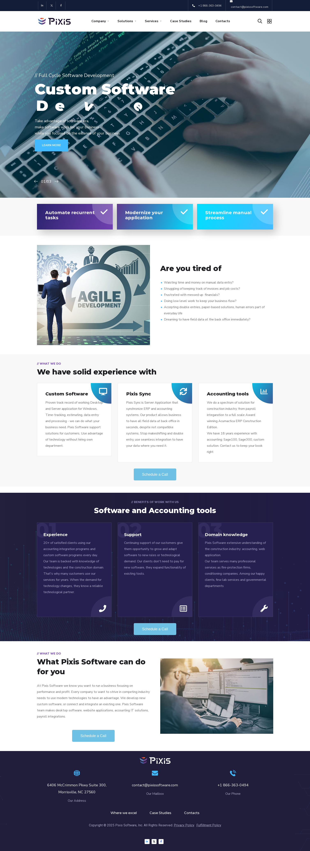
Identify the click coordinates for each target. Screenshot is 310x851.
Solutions (125, 21)
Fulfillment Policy (208, 825)
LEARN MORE (59, 145)
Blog (203, 21)
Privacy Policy (184, 825)
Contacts (223, 21)
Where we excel (124, 813)
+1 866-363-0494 (233, 785)
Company (98, 21)
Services (151, 21)
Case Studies (180, 21)
